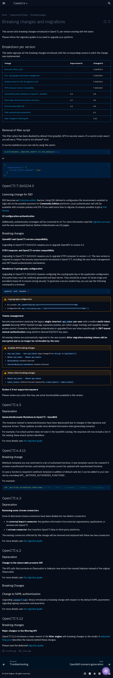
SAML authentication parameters (17, 112)
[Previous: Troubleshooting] (16, 664)
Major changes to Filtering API (16, 118)
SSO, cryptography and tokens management (22, 75)
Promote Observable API (14, 106)
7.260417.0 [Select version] (19, 3)
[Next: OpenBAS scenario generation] (89, 664)
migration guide (35, 645)
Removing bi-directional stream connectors (21, 100)
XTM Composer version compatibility (19, 88)
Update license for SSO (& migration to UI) (21, 82)
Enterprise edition (27, 200)
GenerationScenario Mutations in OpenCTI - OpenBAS (25, 94)
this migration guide (32, 440)
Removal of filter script (13, 69)
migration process (101, 221)
